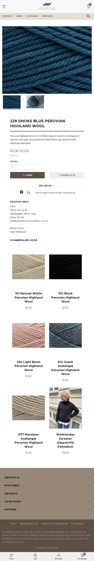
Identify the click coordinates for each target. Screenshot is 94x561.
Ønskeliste (66, 175)
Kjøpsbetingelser (29, 524)
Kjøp (27, 175)
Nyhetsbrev (77, 524)
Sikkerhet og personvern (54, 524)
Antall (14, 161)
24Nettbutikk (53, 547)
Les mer (75, 538)
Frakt (14, 524)
